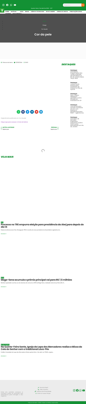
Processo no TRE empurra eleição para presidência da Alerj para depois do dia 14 (42, 226)
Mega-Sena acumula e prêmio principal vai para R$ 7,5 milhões (36, 279)
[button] (18, 112)
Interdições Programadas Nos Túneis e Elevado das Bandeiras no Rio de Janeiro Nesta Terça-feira (77, 75)
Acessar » (4, 234)
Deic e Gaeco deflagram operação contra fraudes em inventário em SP (75, 97)
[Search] (83, 5)
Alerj (2, 222)
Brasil (2, 278)
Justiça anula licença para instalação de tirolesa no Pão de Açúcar (76, 86)
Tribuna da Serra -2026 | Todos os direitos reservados (43, 402)
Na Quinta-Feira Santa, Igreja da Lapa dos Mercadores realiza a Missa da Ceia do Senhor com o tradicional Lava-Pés (41, 348)
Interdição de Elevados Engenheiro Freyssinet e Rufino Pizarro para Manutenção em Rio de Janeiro (77, 123)
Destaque (73, 70)
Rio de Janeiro (5, 345)
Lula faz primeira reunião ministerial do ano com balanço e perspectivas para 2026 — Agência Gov (77, 109)
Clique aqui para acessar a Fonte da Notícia (14, 122)
